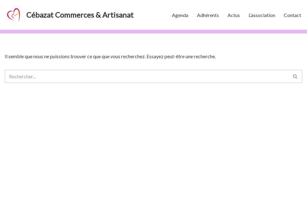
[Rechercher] (146, 76)
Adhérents (208, 15)
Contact (292, 15)
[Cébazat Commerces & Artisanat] (69, 15)
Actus (234, 15)
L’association (262, 15)
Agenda (180, 15)
